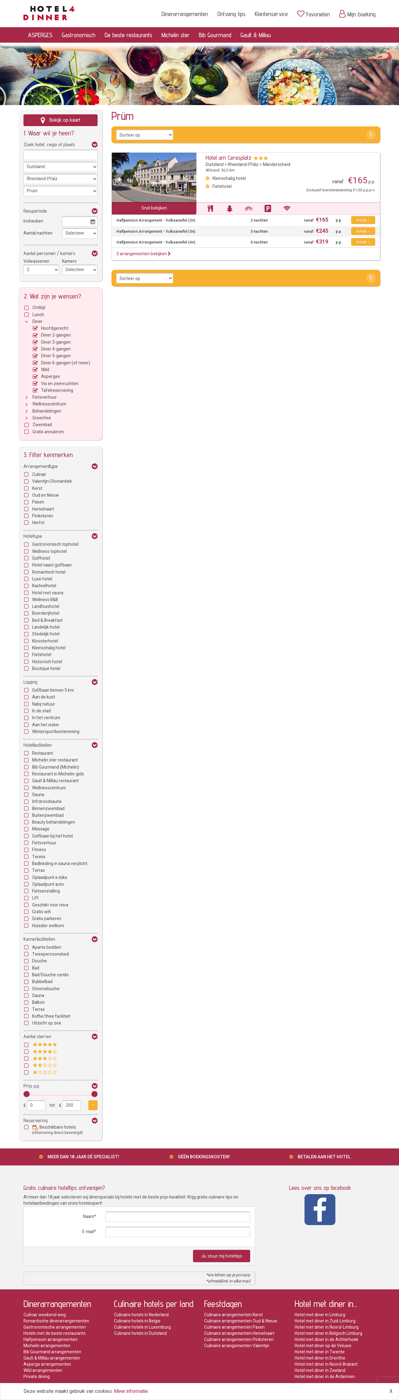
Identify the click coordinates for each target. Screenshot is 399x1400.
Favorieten (313, 14)
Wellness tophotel (49, 551)
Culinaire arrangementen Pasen (234, 1327)
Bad (35, 968)
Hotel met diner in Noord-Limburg (327, 1327)
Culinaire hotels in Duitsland (140, 1333)
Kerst (37, 488)
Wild (45, 370)
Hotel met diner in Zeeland (320, 1370)
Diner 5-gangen (56, 356)
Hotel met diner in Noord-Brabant (326, 1364)
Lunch (38, 315)
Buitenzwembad (48, 815)
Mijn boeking (357, 14)
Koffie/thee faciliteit (51, 1016)
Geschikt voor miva (50, 905)
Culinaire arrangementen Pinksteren (239, 1339)
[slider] (26, 1094)
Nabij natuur (43, 704)
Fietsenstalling (46, 891)
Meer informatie (131, 1391)
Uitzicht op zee (46, 1023)
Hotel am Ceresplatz (228, 157)
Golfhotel (41, 558)
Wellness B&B (45, 599)
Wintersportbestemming (55, 731)
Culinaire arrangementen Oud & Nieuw (240, 1321)
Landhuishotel (45, 606)
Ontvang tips (231, 14)
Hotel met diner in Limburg (320, 1315)
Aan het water (45, 725)
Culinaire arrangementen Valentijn (236, 1346)
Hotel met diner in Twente (320, 1352)
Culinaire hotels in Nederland (141, 1315)
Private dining (36, 1376)
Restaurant (42, 753)
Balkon (38, 1002)
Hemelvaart (43, 509)
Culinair (39, 474)
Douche (39, 961)
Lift (35, 898)
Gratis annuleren (48, 432)
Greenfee (41, 418)
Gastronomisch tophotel (55, 544)
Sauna (38, 794)
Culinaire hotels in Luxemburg (142, 1327)
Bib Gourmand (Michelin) (55, 767)
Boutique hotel (46, 668)
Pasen (38, 502)
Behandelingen (46, 411)
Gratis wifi (41, 912)
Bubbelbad (42, 981)
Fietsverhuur (44, 397)
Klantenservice (271, 14)
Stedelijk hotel (46, 634)
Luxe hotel (42, 579)
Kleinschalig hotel (48, 648)
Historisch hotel (47, 662)
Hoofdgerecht (54, 328)
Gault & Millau (256, 35)
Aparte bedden (46, 947)
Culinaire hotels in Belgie (137, 1321)
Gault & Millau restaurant (55, 781)
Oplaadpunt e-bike (49, 877)
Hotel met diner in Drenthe (320, 1358)
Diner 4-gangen (56, 349)
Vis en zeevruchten (59, 383)
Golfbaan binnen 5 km (53, 690)
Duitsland (215, 164)
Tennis (38, 857)
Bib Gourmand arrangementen (52, 1352)
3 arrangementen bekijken (143, 254)
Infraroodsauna (46, 801)
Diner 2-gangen (56, 335)
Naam (88, 1216)
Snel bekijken (154, 208)
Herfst (38, 523)
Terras (38, 870)
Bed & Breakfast (47, 620)
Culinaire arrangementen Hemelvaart (239, 1333)
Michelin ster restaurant (55, 760)
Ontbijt (38, 307)
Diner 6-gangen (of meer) (65, 363)
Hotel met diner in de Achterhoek (326, 1339)
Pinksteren (42, 516)
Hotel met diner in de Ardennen (325, 1376)
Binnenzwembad (48, 808)
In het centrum (46, 718)
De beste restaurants (128, 35)
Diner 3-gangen (56, 342)
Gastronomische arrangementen (54, 1327)
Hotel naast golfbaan (52, 565)
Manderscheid (276, 164)
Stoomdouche (46, 989)
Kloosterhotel (45, 641)
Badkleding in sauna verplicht (59, 863)
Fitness (39, 849)
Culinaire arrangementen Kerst (233, 1315)
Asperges (50, 376)
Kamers (69, 261)
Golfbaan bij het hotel (52, 836)
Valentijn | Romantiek (52, 481)
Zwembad (42, 425)
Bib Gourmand (215, 35)
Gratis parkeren (46, 918)
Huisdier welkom (48, 926)
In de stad (41, 711)
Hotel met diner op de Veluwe (323, 1346)
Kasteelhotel (44, 586)
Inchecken (33, 221)
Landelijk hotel (46, 627)
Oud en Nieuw (45, 495)
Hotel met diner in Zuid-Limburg (325, 1321)
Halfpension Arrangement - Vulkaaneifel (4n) (155, 242)
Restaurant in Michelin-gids (58, 774)
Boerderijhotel (45, 613)
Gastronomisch (78, 35)
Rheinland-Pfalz (243, 164)
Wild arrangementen (42, 1370)
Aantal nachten (37, 233)
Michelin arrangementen (46, 1346)
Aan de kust (43, 697)
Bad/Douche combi (50, 975)
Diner (37, 321)
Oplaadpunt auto (48, 884)
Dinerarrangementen (185, 14)
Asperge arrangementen (47, 1364)
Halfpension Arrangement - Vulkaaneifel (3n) (155, 231)
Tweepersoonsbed (50, 954)
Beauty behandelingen (53, 822)
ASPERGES (40, 35)
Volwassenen (36, 261)
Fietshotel (41, 654)
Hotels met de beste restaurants (54, 1333)
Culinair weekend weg (44, 1315)
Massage (40, 829)
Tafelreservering (57, 390)
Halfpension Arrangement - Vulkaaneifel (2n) (155, 220)
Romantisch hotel (48, 572)
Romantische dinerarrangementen (56, 1321)
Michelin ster (176, 35)
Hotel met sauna (47, 593)
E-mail (88, 1231)
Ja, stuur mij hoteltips (221, 1256)
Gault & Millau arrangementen (51, 1358)
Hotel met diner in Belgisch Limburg (328, 1333)
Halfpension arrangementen (50, 1339)
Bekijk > (363, 220)
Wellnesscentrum (49, 404)
